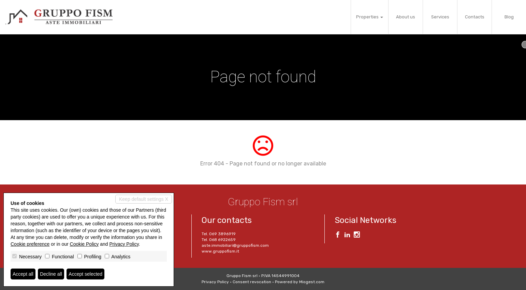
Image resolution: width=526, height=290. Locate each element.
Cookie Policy (84, 244)
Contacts (474, 16)
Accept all (23, 274)
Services (440, 16)
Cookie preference (30, 244)
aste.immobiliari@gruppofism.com (235, 245)
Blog (509, 16)
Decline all (51, 274)
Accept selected (85, 274)
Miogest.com (311, 281)
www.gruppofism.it (220, 251)
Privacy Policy (215, 281)
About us (405, 16)
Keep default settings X (143, 199)
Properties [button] (369, 16)
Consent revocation (252, 281)
